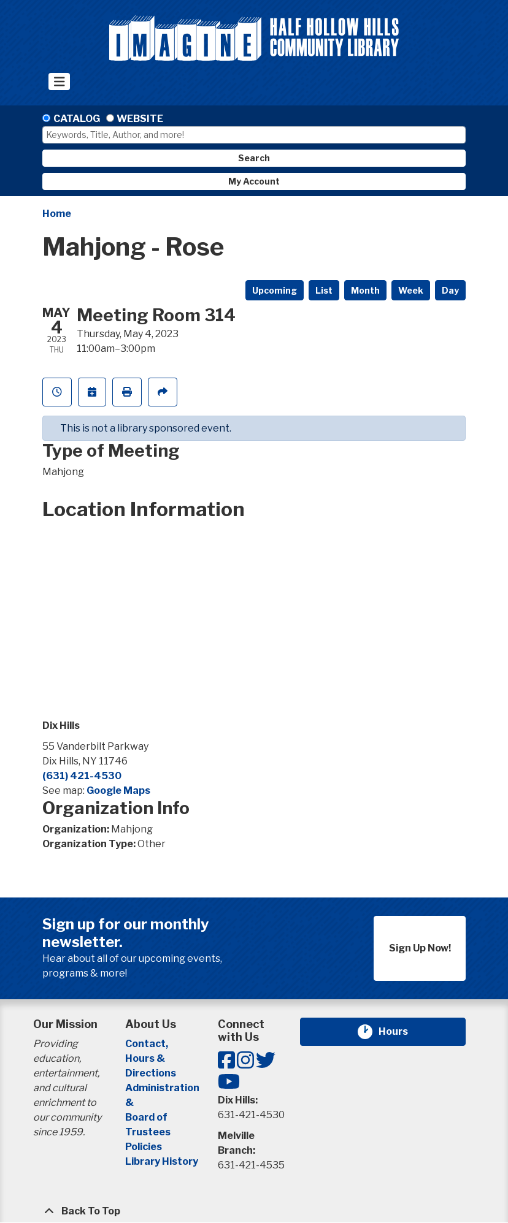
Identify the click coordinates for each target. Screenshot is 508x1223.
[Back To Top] (254, 1211)
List (324, 290)
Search (254, 158)
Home (56, 213)
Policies (143, 1147)
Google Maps (118, 790)
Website (140, 118)
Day (450, 290)
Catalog (76, 118)
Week (410, 290)
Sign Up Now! (420, 948)
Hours (401, 1031)
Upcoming (274, 290)
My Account (254, 181)
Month (365, 290)
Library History (161, 1161)
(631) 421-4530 (81, 776)
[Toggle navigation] (59, 81)
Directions (150, 1073)
